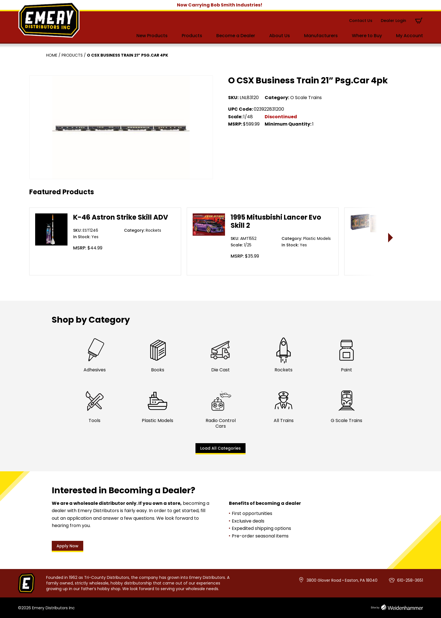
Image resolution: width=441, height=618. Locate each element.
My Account (409, 35)
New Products (152, 35)
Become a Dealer (235, 35)
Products (192, 35)
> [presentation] (391, 237)
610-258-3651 (410, 580)
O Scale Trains (306, 97)
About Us (279, 35)
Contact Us (360, 20)
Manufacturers (321, 35)
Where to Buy (367, 35)
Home (51, 55)
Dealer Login (393, 20)
